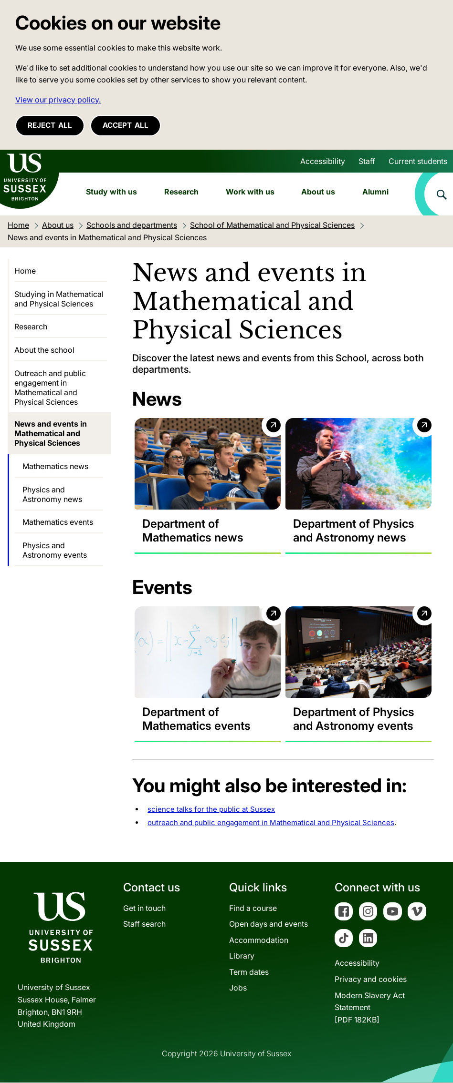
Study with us (111, 191)
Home (25, 271)
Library (241, 956)
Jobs (238, 988)
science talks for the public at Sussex (211, 809)
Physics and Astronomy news (52, 494)
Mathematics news (55, 466)
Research (181, 191)
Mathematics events (57, 522)
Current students (418, 161)
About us (318, 191)
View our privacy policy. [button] (58, 99)
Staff (366, 161)
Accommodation (258, 940)
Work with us (250, 191)
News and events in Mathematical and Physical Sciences (50, 433)
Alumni (375, 191)
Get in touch (144, 908)
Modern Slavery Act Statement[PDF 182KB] (370, 1007)
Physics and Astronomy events (54, 550)
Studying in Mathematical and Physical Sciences (59, 298)
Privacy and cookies (371, 979)
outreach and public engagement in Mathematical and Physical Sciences (270, 823)
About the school (44, 350)
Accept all (125, 125)
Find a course (253, 908)
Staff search (144, 924)
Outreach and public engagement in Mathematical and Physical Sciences (50, 387)
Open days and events (268, 924)
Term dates (249, 972)
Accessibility (322, 161)
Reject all (50, 125)
